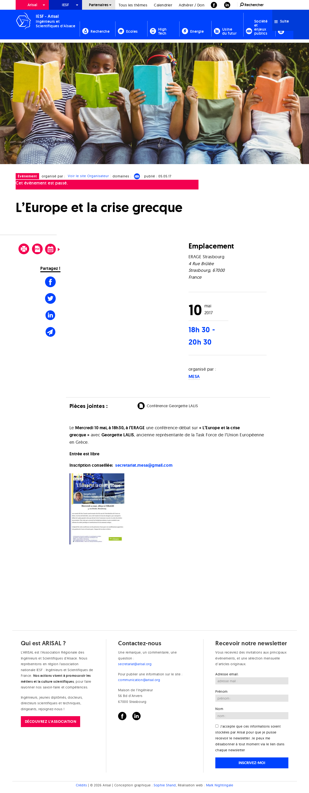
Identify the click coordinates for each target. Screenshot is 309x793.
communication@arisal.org (139, 680)
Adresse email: (227, 674)
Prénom (221, 691)
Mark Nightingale (219, 785)
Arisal (32, 4)
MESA (194, 376)
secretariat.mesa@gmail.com (143, 465)
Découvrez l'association (50, 721)
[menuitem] (32, 5)
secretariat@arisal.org (135, 664)
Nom (219, 709)
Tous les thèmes (133, 5)
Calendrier (163, 5)
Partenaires (99, 4)
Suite (281, 21)
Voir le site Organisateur (88, 176)
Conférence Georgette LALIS (172, 405)
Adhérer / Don (191, 5)
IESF (65, 4)
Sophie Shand (165, 785)
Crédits (81, 785)
